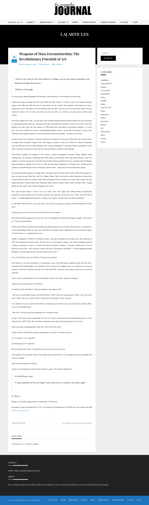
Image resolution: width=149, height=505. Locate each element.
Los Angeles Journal (30, 64)
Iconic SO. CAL (106, 107)
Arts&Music (46, 64)
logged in (23, 444)
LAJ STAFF (124, 22)
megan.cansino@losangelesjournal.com (27, 471)
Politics (103, 118)
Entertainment (105, 94)
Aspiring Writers (108, 22)
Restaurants (104, 121)
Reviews (103, 125)
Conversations (105, 90)
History (103, 104)
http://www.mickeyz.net (21, 410)
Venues (103, 142)
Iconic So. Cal (14, 22)
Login (135, 22)
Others (103, 111)
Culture (61, 22)
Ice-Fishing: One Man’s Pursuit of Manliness (77, 423)
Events (103, 97)
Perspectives (45, 22)
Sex (102, 128)
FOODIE (30, 22)
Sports (75, 22)
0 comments (58, 64)
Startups (103, 138)
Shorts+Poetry (89, 22)
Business (104, 87)
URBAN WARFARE (18, 423)
